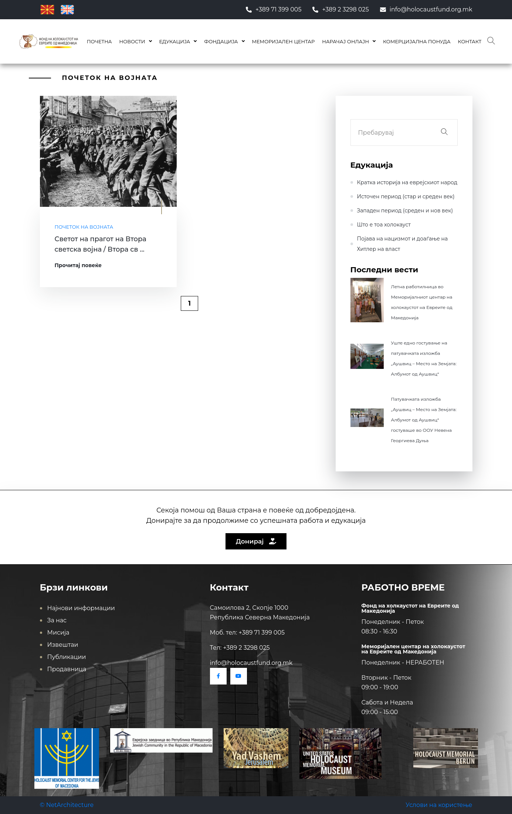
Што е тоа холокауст (384, 224)
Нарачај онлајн (345, 41)
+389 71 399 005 (274, 9)
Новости (132, 41)
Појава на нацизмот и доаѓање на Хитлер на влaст (402, 243)
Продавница (67, 669)
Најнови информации (81, 608)
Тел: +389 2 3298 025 (240, 647)
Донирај (256, 541)
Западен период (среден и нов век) (405, 210)
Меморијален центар (283, 41)
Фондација (221, 41)
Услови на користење (439, 804)
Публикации (66, 656)
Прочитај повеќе (78, 265)
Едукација (174, 41)
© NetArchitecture (67, 804)
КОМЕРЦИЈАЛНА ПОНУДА (417, 41)
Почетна (99, 41)
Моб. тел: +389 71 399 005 (247, 632)
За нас (57, 620)
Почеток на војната (84, 227)
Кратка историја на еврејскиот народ (407, 182)
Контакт (470, 41)
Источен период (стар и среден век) (406, 196)
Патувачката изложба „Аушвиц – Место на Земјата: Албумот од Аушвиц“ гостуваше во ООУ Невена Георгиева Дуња (424, 419)
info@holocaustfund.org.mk (426, 9)
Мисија (58, 632)
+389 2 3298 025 (340, 9)
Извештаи (62, 644)
